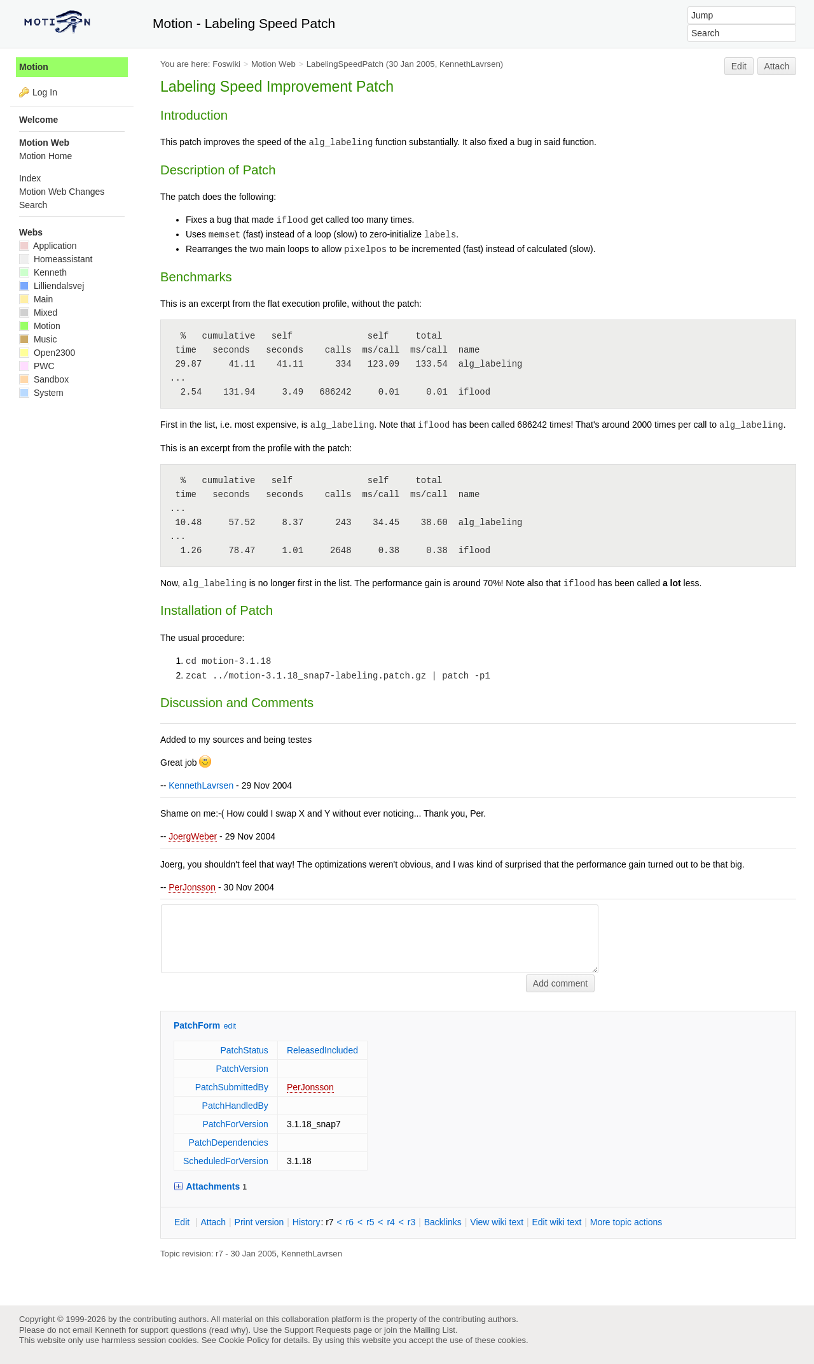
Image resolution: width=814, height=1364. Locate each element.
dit (183, 1222)
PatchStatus (244, 1050)
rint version (259, 1222)
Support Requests (317, 1330)
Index (30, 178)
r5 (370, 1222)
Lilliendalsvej (51, 286)
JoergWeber (193, 836)
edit (230, 1026)
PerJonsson (192, 887)
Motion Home (45, 156)
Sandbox (44, 379)
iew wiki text (496, 1222)
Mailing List (434, 1330)
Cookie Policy (244, 1340)
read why (228, 1330)
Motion (33, 67)
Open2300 (47, 353)
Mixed (38, 312)
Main (36, 299)
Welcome (38, 120)
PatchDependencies (228, 1142)
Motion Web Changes (61, 191)
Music (38, 339)
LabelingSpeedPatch (345, 64)
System (41, 393)
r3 (411, 1222)
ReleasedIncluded (322, 1050)
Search (33, 205)
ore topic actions (626, 1222)
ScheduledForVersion (225, 1161)
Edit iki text (557, 1222)
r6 (350, 1222)
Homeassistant (55, 259)
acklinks (443, 1222)
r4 (390, 1222)
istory (307, 1222)
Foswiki (226, 64)
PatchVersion (242, 1069)
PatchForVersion (235, 1124)
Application (48, 246)
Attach (777, 66)
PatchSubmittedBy (231, 1087)
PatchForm (197, 1025)
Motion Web (273, 64)
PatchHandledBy (235, 1105)
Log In (44, 92)
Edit (739, 66)
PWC (37, 366)
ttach (213, 1222)
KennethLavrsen (469, 64)
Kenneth (43, 272)
